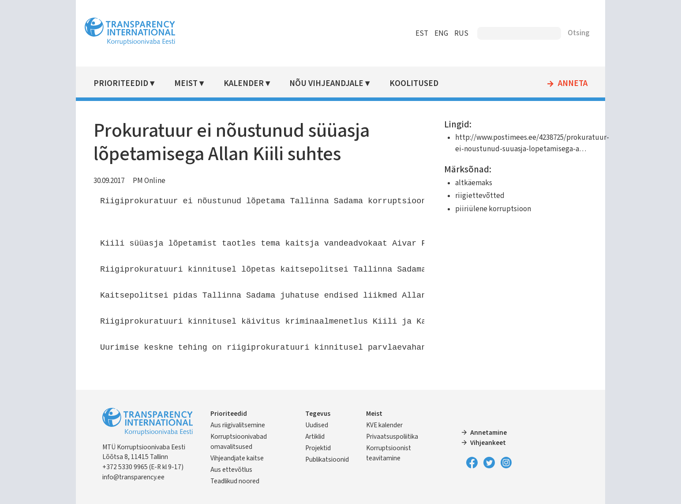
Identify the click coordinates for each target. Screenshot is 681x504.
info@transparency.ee (133, 477)
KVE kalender (384, 425)
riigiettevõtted (480, 196)
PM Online (149, 181)
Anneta (572, 83)
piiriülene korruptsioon (493, 209)
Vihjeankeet (488, 442)
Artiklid (315, 436)
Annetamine (488, 432)
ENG (441, 33)
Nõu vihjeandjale (326, 83)
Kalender (244, 83)
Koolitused (413, 83)
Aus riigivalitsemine (237, 425)
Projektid (318, 448)
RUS (461, 33)
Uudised (316, 425)
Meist (186, 83)
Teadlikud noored (234, 481)
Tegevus (317, 413)
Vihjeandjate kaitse (237, 458)
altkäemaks (473, 183)
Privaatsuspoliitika (392, 436)
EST (421, 33)
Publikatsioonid (327, 459)
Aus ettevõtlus (231, 469)
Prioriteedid (121, 83)
